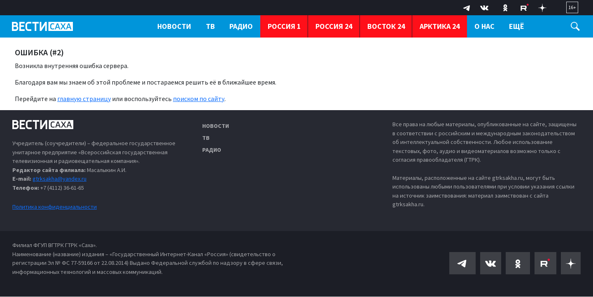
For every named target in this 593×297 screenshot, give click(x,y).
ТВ (206, 137)
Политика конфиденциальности (54, 206)
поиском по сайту (198, 98)
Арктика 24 (440, 26)
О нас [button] (484, 26)
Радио (211, 149)
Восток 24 (386, 26)
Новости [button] (174, 26)
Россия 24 (333, 26)
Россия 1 (284, 26)
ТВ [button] (210, 26)
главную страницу (84, 98)
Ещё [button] (516, 26)
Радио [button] (241, 26)
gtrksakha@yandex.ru (59, 178)
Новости (215, 126)
